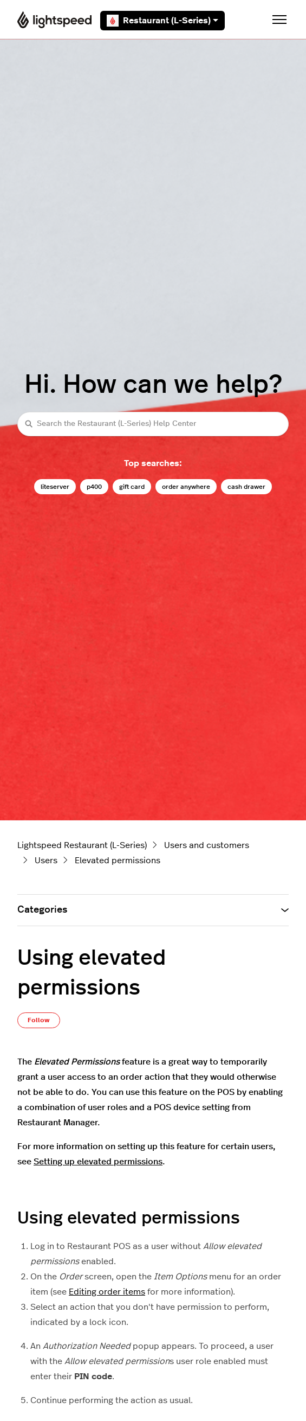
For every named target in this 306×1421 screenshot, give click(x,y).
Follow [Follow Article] (39, 1020)
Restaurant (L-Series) (162, 21)
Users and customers (206, 845)
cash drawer (246, 486)
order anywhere (186, 486)
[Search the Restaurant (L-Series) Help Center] (153, 424)
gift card (132, 486)
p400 (94, 486)
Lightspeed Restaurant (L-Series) (82, 845)
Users (46, 860)
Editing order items (107, 1292)
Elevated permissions (117, 860)
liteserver (55, 486)
